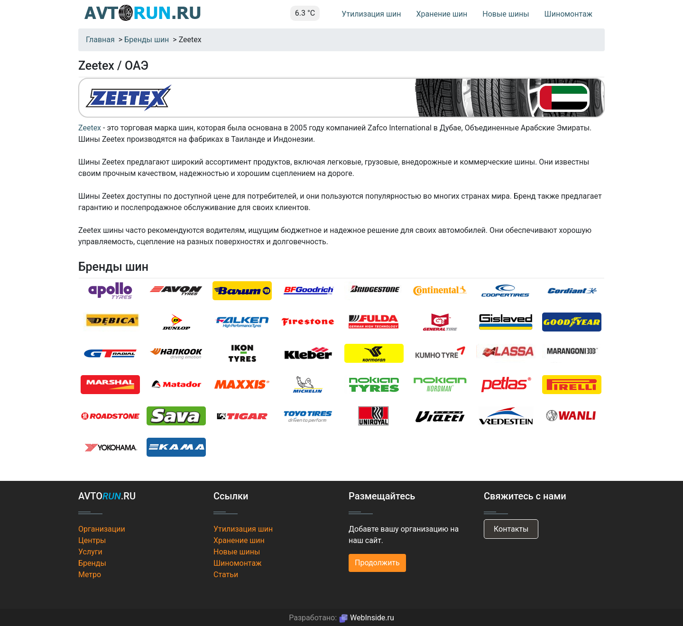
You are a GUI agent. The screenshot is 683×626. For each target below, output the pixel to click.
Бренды (92, 563)
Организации (101, 529)
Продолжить (377, 562)
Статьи (225, 574)
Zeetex (89, 127)
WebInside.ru (366, 617)
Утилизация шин (371, 13)
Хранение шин (441, 13)
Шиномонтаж (568, 13)
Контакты (511, 529)
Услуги (90, 551)
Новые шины (505, 13)
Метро (89, 574)
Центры (92, 540)
